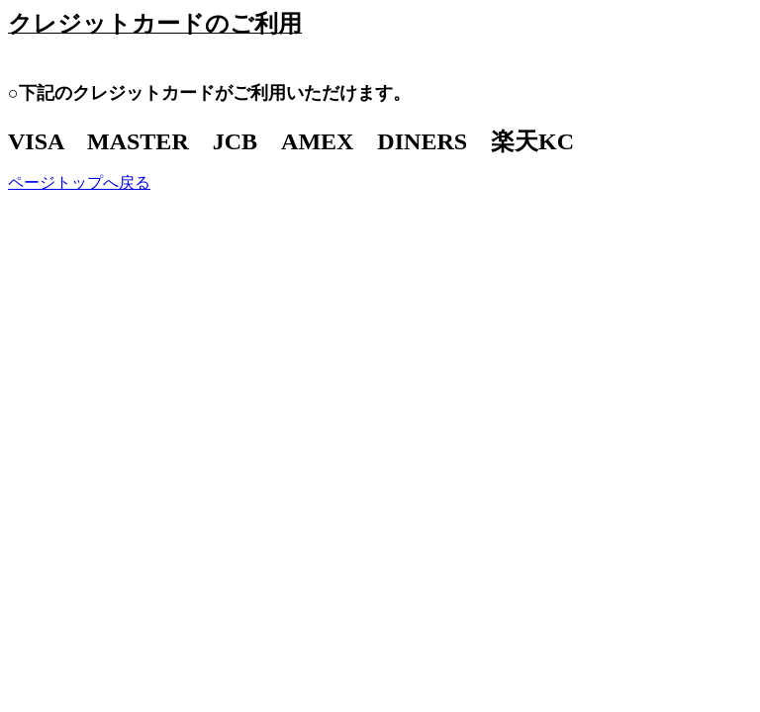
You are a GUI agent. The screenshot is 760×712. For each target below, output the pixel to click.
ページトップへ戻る (79, 182)
